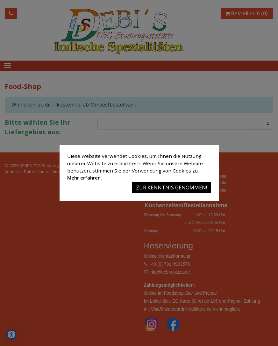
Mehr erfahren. (84, 177)
